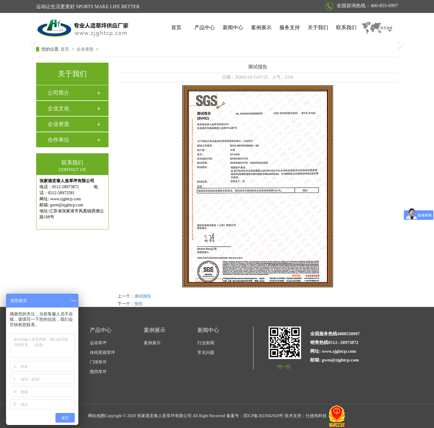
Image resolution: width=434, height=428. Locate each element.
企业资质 (86, 49)
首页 (176, 27)
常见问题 (205, 352)
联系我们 (346, 27)
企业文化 (58, 108)
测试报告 (142, 296)
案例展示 (261, 27)
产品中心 (204, 27)
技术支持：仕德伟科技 (306, 416)
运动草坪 (98, 343)
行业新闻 (205, 343)
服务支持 (289, 27)
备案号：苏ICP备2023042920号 (255, 416)
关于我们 (318, 27)
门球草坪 (98, 362)
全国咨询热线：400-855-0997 (361, 5)
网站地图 (96, 416)
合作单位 (58, 140)
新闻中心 (233, 27)
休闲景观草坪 (102, 352)
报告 (138, 303)
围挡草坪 (98, 372)
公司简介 (58, 93)
